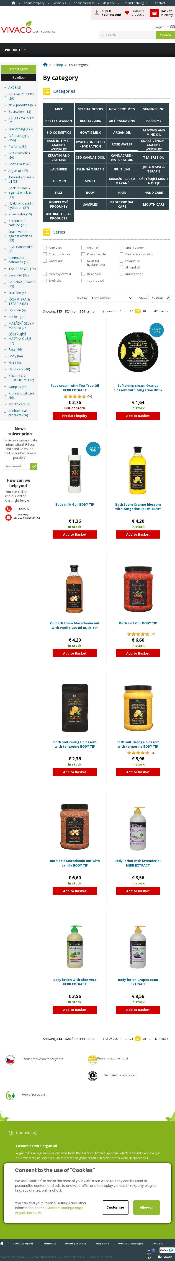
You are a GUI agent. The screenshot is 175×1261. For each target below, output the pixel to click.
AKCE (59, 109)
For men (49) (18, 310)
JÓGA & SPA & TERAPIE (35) (19, 301)
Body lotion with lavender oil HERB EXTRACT (138, 863)
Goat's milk (90, 132)
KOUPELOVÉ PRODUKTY (58, 204)
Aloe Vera (55, 248)
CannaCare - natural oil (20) (19, 260)
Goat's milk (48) (19, 164)
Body (90, 192)
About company (34, 3)
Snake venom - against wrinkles (154, 144)
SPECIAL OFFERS (90, 109)
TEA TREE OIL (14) (22, 268)
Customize (115, 1207)
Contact (160, 3)
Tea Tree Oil (95, 280)
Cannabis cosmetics (139, 254)
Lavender (58, 169)
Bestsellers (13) (19, 111)
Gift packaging (122, 120)
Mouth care (154, 204)
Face (59, 192)
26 (131, 311)
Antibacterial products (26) (18, 413)
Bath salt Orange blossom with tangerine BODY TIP (74, 744)
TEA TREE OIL (154, 157)
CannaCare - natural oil (122, 157)
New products (122, 109)
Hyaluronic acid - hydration (90, 144)
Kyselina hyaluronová (96, 263)
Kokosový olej (96, 254)
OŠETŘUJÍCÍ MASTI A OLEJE (153, 181)
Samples (90, 204)
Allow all (146, 1207)
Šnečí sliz (55, 280)
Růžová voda (134, 274)
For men (58, 181)
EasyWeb (20, 1257)
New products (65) (22, 105)
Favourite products (138, 12)
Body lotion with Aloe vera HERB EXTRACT (74, 982)
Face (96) (15, 349)
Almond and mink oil (154, 132)
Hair (122, 192)
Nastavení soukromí (100, 1257)
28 (144, 311)
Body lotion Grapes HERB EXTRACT (138, 982)
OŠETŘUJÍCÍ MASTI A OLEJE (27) (19, 338)
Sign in (111, 13)
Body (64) (15, 356)
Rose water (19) (20, 214)
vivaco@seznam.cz (27, 517)
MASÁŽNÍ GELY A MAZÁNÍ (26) (21, 325)
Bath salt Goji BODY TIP (138, 623)
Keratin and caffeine (59, 157)
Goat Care (56, 261)
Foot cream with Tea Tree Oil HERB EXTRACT (75, 387)
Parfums (153, 120)
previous (112, 311)
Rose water (122, 144)
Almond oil (132, 267)
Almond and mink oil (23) (21, 179)
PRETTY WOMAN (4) (21, 120)
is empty (167, 13)
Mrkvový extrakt (60, 274)
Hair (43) (14, 362)
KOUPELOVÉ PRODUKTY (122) (21, 378)
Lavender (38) (18, 275)
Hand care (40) (19, 369)
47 (155, 311)
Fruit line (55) (18, 293)
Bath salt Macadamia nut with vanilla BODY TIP (75, 863)
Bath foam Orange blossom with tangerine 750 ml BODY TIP (138, 508)
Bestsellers (90, 120)
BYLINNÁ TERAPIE (90, 169)
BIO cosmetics (58, 132)
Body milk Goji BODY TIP (74, 504)
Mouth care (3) (19, 404)
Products (13, 50)
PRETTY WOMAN (58, 120)
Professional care (122, 204)
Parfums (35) (18, 146)
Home (13, 3)
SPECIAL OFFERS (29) (21, 96)
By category (19, 69)
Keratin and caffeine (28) (17, 223)
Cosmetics (59, 3)
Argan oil (122, 132)
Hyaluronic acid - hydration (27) (20, 205)
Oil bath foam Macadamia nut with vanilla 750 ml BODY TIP (75, 625)
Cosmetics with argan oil (36, 1146)
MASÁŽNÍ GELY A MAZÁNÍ (122, 181)
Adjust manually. (28, 1212)
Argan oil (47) (18, 170)
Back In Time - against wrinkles (59, 144)
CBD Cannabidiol (90, 157)
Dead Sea (94, 274)
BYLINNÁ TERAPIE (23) (22, 284)
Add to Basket (138, 416)
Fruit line (122, 169)
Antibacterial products (59, 216)
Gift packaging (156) (18, 137)
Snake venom (134, 248)
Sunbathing (153, 109)
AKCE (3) (14, 87)
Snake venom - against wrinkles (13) (20, 235)
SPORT (90, 181)
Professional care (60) (21, 395)
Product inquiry (74, 416)
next (163, 311)
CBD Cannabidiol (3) (20, 249)
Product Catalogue (135, 3)
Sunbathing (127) (20, 129)
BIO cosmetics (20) (19, 155)
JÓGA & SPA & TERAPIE (154, 169)
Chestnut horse (59, 254)
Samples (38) (18, 386)
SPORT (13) (17, 317)
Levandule (132, 261)
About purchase (84, 3)
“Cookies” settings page (64, 1208)
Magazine (109, 3)
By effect (19, 77)
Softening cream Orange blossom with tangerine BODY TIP (137, 390)
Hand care (153, 192)
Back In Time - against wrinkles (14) (20, 192)
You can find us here (149, 1250)
